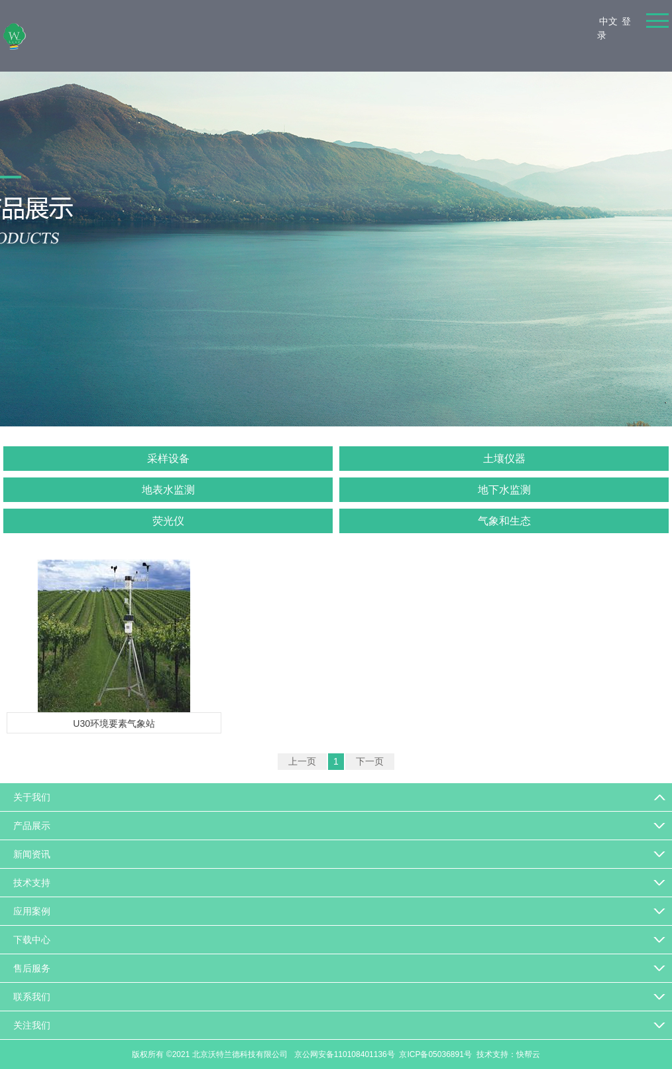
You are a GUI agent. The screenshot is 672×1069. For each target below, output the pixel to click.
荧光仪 (168, 521)
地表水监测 (168, 489)
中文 (608, 21)
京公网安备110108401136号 (343, 1054)
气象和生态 (504, 521)
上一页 (302, 761)
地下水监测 (504, 489)
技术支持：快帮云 (508, 1054)
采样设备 (168, 458)
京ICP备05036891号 (435, 1054)
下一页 (370, 761)
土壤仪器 (504, 458)
